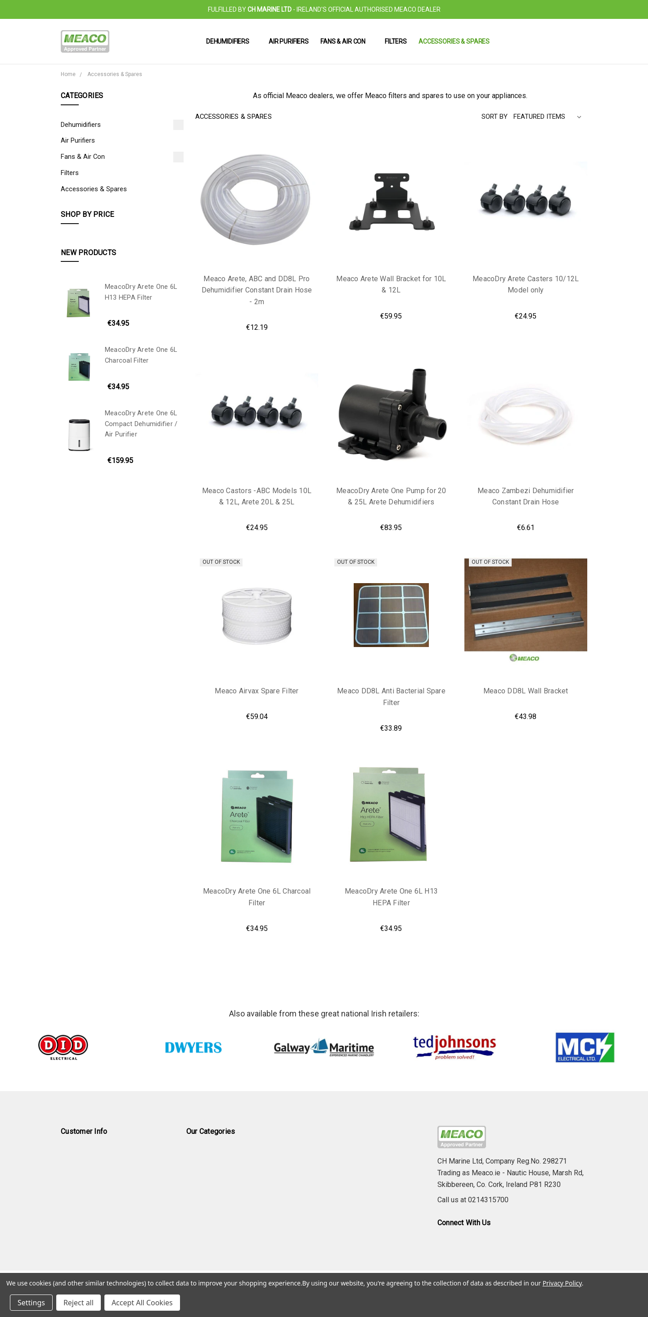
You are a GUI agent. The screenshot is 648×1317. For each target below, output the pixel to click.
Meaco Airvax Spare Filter (256, 691)
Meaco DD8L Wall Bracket (525, 691)
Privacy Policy (562, 1283)
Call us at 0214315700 (472, 1200)
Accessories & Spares (454, 41)
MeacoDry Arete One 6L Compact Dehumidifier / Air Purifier (141, 424)
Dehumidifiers (231, 41)
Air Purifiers (289, 41)
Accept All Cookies (142, 1303)
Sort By (495, 116)
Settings (31, 1303)
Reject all (78, 1303)
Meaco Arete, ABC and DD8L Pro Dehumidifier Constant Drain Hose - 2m (257, 290)
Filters (396, 41)
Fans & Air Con (346, 41)
